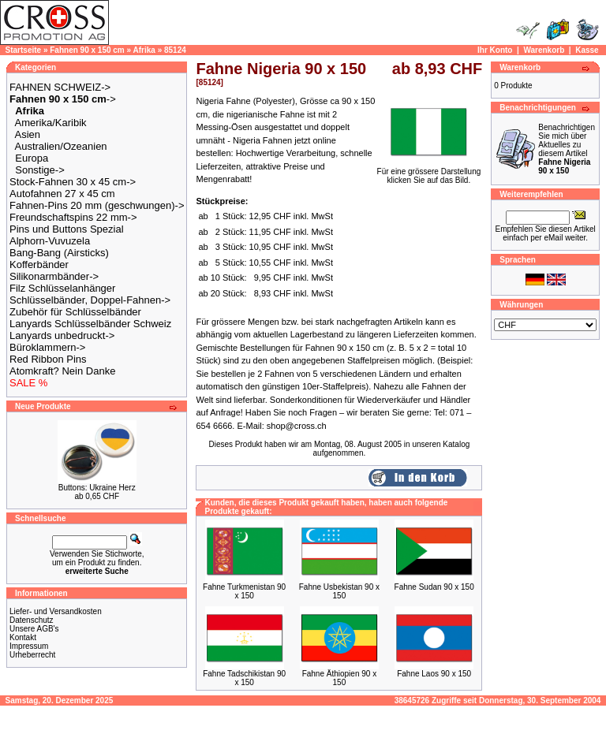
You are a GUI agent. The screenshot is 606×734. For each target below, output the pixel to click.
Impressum (28, 646)
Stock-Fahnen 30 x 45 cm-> (72, 182)
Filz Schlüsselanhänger (62, 288)
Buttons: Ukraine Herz (97, 487)
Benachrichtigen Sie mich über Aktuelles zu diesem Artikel (566, 149)
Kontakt (22, 637)
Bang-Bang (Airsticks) (59, 253)
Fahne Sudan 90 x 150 (434, 587)
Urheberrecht (32, 654)
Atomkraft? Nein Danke (62, 371)
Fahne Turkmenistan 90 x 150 (244, 591)
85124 (175, 50)
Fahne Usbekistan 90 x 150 (339, 591)
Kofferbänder (39, 264)
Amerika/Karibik (51, 123)
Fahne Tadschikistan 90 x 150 (244, 678)
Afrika (144, 50)
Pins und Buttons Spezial (66, 229)
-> (62, 99)
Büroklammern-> (47, 347)
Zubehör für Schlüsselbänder (75, 312)
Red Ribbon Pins (48, 359)
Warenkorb (543, 50)
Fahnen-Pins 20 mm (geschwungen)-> (96, 205)
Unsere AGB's (34, 628)
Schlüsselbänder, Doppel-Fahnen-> (89, 300)
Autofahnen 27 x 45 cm (62, 193)
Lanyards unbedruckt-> (61, 335)
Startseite (24, 50)
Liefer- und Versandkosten (55, 611)
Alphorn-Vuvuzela (49, 241)
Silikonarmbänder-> (54, 276)
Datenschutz (31, 620)
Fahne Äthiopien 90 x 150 (339, 678)
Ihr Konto (494, 50)
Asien (28, 134)
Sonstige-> (40, 170)
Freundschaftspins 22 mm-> (73, 217)
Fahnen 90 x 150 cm (87, 50)
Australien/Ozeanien (61, 146)
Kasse (586, 50)
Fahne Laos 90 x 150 (434, 673)
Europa (31, 158)
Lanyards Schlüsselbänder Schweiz (90, 324)
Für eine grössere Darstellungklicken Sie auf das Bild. (429, 172)
